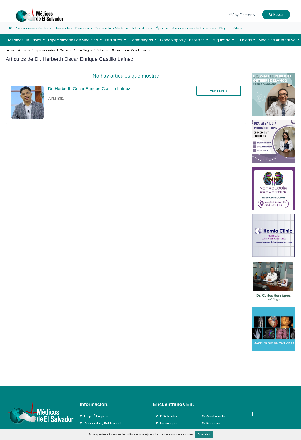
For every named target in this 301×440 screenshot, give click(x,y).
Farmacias (83, 28)
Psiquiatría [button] (221, 39)
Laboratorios (142, 28)
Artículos (24, 50)
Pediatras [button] (114, 39)
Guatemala (215, 416)
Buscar (276, 14)
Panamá (213, 423)
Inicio (10, 50)
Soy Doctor (242, 15)
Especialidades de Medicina (53, 50)
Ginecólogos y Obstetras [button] (183, 39)
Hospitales (63, 28)
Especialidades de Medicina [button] (73, 39)
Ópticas (162, 28)
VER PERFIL (218, 91)
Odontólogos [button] (141, 39)
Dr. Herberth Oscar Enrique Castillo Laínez (123, 50)
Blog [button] (223, 28)
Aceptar (204, 434)
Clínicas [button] (245, 39)
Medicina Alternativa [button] (277, 39)
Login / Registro (96, 416)
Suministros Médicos (111, 28)
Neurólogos (84, 50)
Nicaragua (168, 423)
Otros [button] (238, 28)
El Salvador (168, 416)
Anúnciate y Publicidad (102, 423)
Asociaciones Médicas (33, 28)
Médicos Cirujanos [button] (25, 39)
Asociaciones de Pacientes (194, 28)
